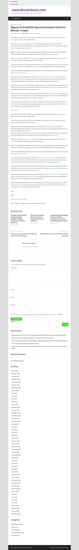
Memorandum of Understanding (48, 77)
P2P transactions (54, 93)
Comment (14, 268)
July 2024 (14, 427)
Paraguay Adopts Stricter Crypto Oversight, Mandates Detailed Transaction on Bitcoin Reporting (19, 218)
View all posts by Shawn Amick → (31, 246)
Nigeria (25, 199)
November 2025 (16, 382)
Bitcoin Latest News (16, 24)
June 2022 (14, 497)
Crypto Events (16, 530)
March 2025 (15, 404)
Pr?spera (64, 104)
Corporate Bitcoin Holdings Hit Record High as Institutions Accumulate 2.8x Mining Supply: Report (59, 218)
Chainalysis (31, 95)
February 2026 (16, 373)
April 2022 (15, 502)
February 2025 (16, 407)
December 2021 (16, 514)
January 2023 (15, 477)
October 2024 (16, 418)
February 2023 (16, 474)
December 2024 (16, 413)
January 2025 (15, 410)
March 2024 (15, 438)
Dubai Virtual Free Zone (19, 72)
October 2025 (16, 385)
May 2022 (14, 500)
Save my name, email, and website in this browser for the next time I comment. (37, 314)
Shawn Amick (26, 33)
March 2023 (15, 472)
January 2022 (15, 511)
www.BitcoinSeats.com (29, 10)
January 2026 (15, 376)
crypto (16, 199)
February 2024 (16, 441)
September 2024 (16, 421)
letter (45, 85)
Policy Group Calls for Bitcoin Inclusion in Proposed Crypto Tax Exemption (37, 218)
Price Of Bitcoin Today (18, 532)
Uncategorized (16, 535)
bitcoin (13, 39)
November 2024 (16, 415)
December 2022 (16, 480)
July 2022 (14, 494)
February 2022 (16, 508)
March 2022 (15, 505)
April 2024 (15, 435)
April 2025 (15, 401)
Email (13, 297)
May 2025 (14, 399)
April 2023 (15, 469)
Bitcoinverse (15, 527)
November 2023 (16, 449)
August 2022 (15, 491)
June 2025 (14, 396)
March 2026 (15, 371)
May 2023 (14, 466)
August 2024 (15, 424)
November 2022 (16, 483)
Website (13, 305)
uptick (55, 87)
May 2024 (14, 432)
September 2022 (16, 488)
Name (13, 290)
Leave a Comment (34, 33)
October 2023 (16, 452)
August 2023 (15, 458)
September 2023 (16, 455)
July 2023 (14, 460)
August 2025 (15, 390)
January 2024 (15, 444)
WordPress (59, 547)
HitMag (66, 547)
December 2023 (16, 446)
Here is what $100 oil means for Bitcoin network (25, 343)
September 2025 (16, 387)
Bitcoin (13, 199)
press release (54, 54)
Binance (29, 58)
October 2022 (16, 486)
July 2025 (14, 393)
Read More (14, 110)
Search (13, 321)
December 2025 (16, 379)
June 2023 (14, 463)
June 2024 (14, 429)
